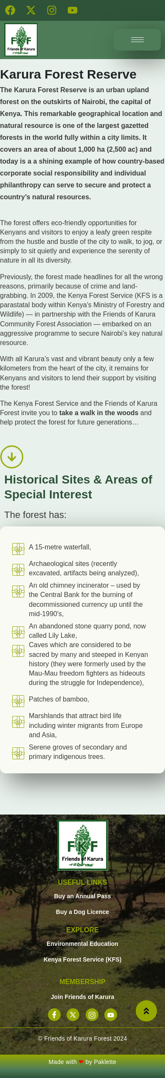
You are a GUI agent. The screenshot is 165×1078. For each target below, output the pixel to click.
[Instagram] (92, 1014)
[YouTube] (110, 1014)
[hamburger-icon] (137, 39)
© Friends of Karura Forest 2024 (82, 1038)
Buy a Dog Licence (82, 911)
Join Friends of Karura (82, 996)
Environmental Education (82, 943)
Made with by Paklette (83, 1061)
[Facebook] (54, 1014)
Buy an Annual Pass (82, 896)
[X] (73, 1014)
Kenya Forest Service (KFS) (83, 959)
